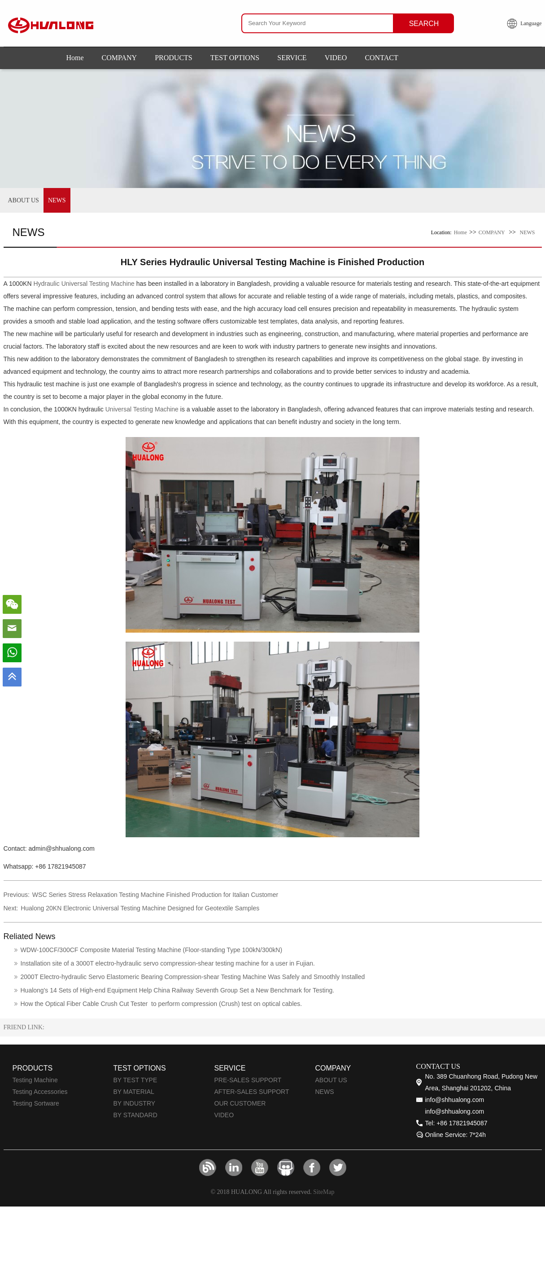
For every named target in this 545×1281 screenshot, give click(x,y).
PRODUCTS (173, 57)
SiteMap (323, 1192)
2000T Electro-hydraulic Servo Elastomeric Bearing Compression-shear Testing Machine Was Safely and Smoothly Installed (193, 976)
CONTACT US (438, 1066)
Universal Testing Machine (142, 409)
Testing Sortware (36, 1103)
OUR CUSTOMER (240, 1103)
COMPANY (119, 57)
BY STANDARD (135, 1115)
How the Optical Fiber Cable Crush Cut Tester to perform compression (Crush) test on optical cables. (161, 1003)
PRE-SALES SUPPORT (248, 1080)
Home (75, 57)
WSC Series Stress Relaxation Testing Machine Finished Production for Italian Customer (155, 894)
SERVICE (291, 57)
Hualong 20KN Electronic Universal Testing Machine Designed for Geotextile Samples (140, 908)
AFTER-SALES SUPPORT (251, 1091)
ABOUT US (23, 200)
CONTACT (381, 57)
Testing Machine (35, 1080)
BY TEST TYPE (135, 1080)
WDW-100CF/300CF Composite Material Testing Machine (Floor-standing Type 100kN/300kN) (152, 949)
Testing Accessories (40, 1091)
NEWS (57, 200)
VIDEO (336, 57)
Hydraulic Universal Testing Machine (83, 283)
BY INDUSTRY (134, 1103)
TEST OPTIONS (235, 57)
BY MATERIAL (133, 1091)
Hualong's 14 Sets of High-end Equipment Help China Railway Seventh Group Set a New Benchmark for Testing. (178, 990)
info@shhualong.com (454, 1099)
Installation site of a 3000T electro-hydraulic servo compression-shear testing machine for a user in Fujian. (168, 963)
